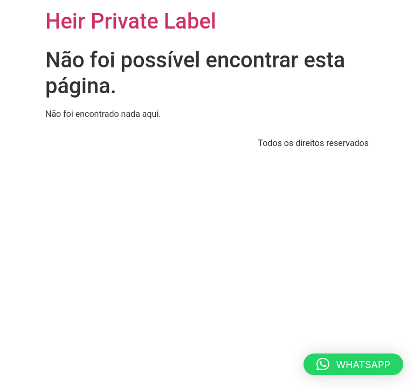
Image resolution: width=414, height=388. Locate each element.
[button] (353, 364)
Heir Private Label (130, 21)
